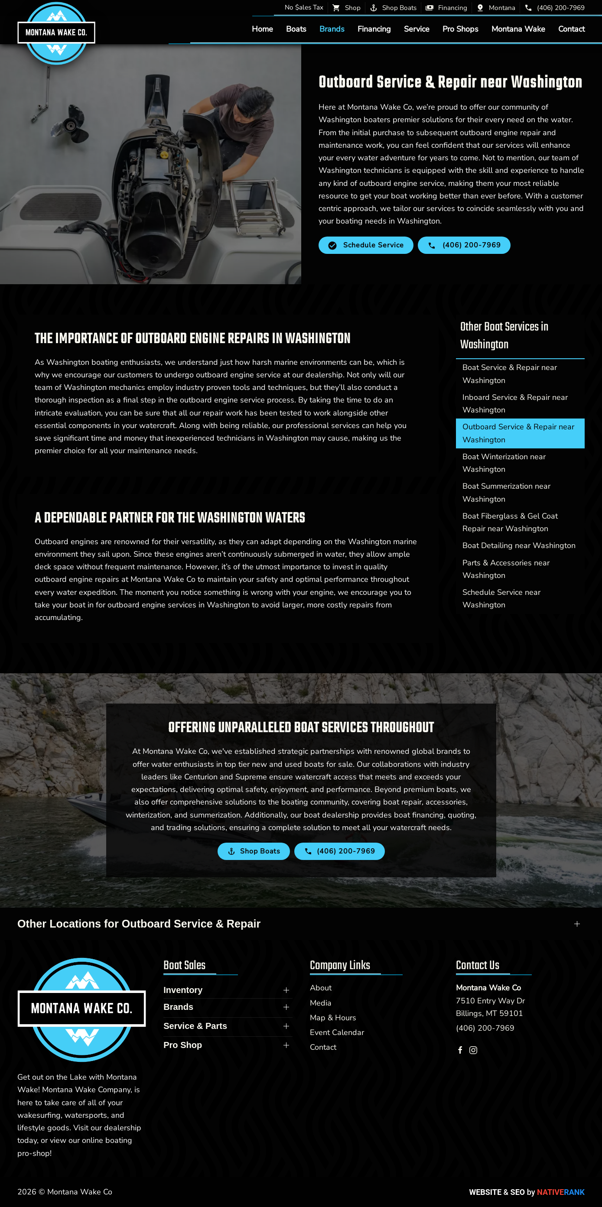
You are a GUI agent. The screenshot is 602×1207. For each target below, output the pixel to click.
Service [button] (417, 29)
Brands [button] (332, 29)
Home (262, 29)
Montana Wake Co (488, 988)
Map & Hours (333, 1017)
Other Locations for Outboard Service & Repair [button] (138, 924)
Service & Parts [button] (195, 1026)
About (321, 988)
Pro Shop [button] (182, 1045)
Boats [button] (296, 29)
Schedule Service (366, 245)
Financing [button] (374, 29)
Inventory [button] (182, 990)
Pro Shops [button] (460, 29)
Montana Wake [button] (518, 29)
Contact (571, 29)
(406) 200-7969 (485, 1028)
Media (321, 1003)
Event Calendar (337, 1032)
